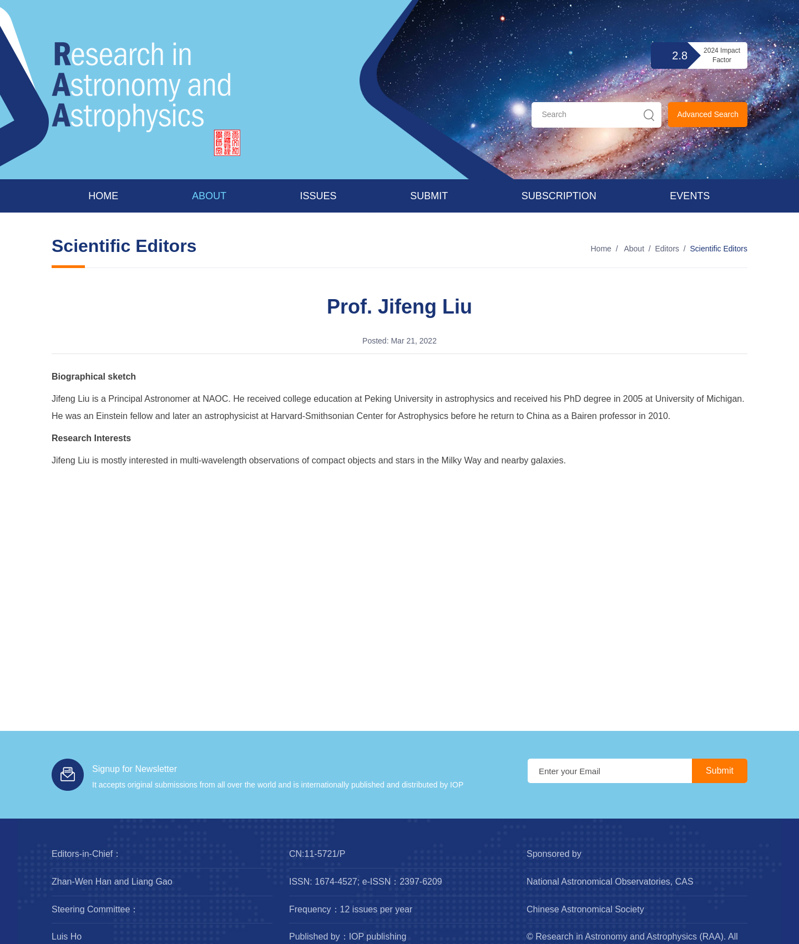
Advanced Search (708, 114)
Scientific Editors (718, 248)
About (209, 195)
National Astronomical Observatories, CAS (610, 881)
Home (103, 195)
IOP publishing (378, 936)
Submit (429, 195)
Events (690, 195)
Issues (318, 195)
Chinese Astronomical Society (585, 909)
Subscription (559, 195)
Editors (667, 248)
